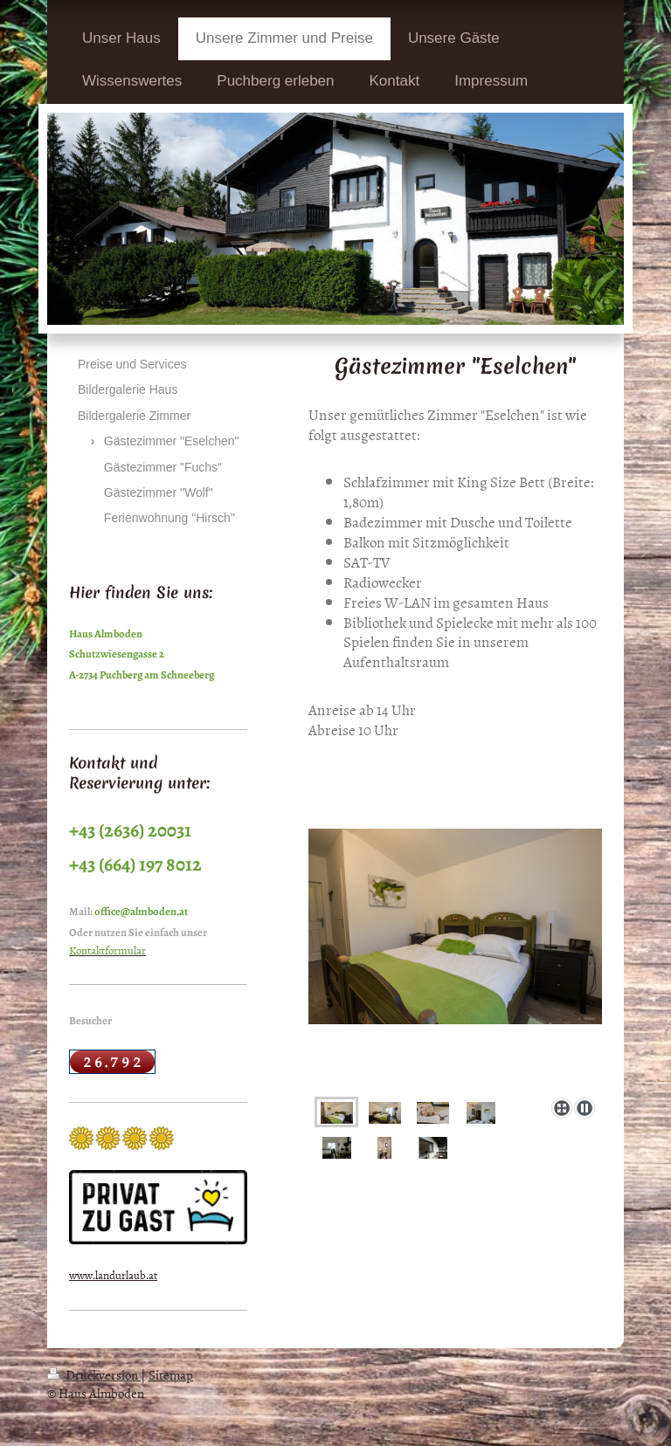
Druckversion (94, 1375)
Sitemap (171, 1375)
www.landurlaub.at (113, 1275)
